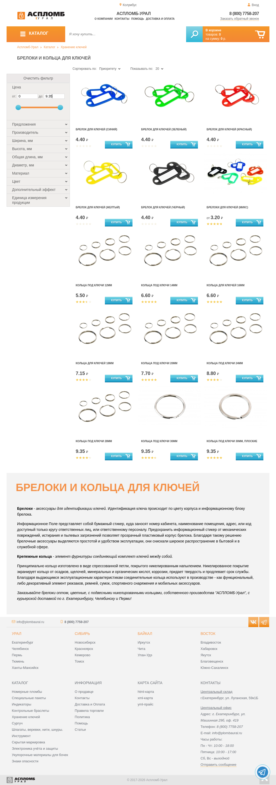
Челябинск (20, 649)
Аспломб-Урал (27, 47)
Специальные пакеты (29, 698)
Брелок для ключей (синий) (96, 129)
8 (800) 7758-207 (244, 13)
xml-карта (145, 698)
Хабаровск (209, 649)
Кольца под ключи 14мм (159, 285)
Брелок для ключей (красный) (229, 129)
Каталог (49, 47)
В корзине (213, 30)
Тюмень (18, 661)
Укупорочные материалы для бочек (40, 755)
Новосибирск (85, 642)
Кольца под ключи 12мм (94, 285)
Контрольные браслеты (30, 711)
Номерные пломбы (27, 692)
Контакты (122, 18)
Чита (141, 649)
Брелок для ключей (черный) (163, 207)
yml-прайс (146, 704)
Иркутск (144, 642)
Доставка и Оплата (90, 704)
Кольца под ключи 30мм (159, 441)
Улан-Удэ (145, 655)
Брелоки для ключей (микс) (227, 207)
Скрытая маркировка (28, 742)
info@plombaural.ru (30, 622)
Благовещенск (212, 661)
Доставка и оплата (160, 18)
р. (223, 39)
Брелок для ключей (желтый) (98, 207)
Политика (82, 717)
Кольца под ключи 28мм (94, 441)
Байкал (145, 633)
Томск (79, 661)
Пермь (17, 655)
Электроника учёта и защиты (35, 749)
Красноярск (84, 649)
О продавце (84, 692)
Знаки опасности (25, 761)
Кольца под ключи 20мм (159, 363)
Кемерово (82, 655)
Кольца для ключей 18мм (95, 363)
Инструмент (21, 736)
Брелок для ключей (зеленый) (164, 129)
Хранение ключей (74, 47)
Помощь (137, 18)
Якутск (206, 655)
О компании (104, 18)
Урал (16, 633)
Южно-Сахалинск (214, 668)
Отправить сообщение (218, 765)
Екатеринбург (22, 642)
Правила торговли (89, 711)
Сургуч (17, 723)
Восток (208, 633)
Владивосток (211, 642)
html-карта (146, 692)
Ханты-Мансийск (25, 668)
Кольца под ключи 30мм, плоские (232, 441)
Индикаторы (21, 704)
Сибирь (82, 633)
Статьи (80, 730)
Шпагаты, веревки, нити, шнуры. (37, 730)
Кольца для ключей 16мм (225, 285)
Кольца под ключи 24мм (225, 363)
